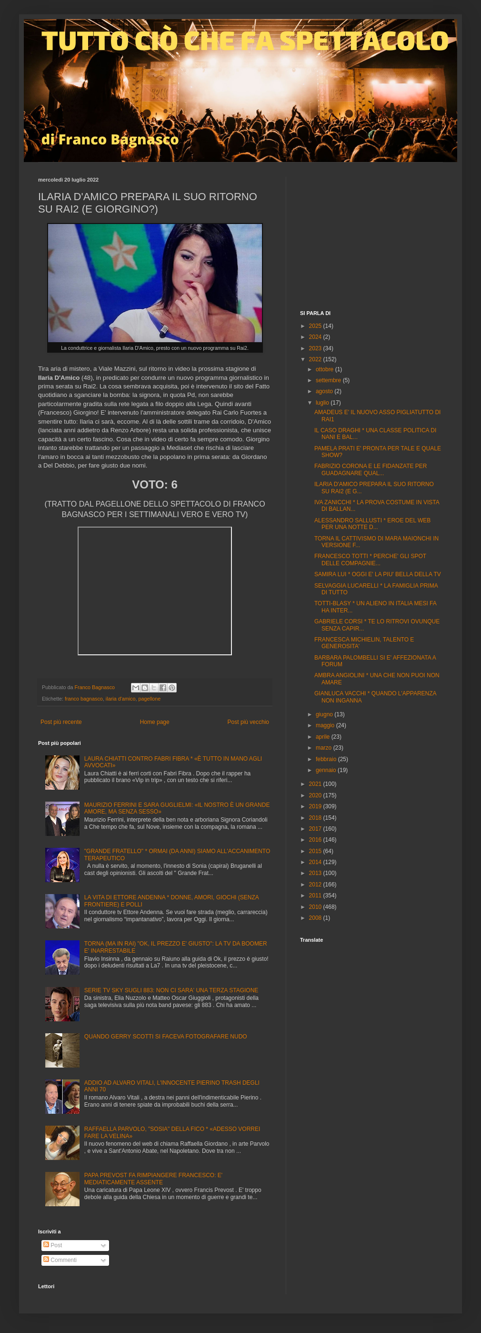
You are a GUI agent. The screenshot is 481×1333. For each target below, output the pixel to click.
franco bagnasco (84, 699)
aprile (323, 736)
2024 (316, 337)
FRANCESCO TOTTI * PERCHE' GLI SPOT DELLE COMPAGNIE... (370, 559)
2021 (316, 784)
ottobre (325, 369)
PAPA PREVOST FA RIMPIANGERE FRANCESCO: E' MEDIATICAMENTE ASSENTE (153, 1178)
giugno (325, 714)
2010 (316, 907)
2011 (316, 895)
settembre (329, 380)
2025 (316, 326)
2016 (316, 839)
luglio (323, 402)
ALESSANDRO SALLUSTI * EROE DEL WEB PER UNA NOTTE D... (372, 523)
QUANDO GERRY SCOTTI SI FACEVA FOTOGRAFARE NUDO (165, 1036)
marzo (324, 747)
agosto (325, 391)
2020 (316, 795)
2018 (316, 817)
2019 (316, 806)
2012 (316, 884)
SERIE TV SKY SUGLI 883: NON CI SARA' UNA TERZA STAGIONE (171, 990)
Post (52, 1245)
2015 (316, 851)
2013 (316, 873)
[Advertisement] (371, 236)
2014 (316, 862)
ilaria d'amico (121, 699)
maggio (326, 725)
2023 (316, 348)
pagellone (150, 699)
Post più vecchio (248, 722)
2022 (316, 359)
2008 (316, 918)
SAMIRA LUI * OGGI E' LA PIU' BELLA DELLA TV (377, 574)
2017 (316, 828)
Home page (155, 722)
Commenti (60, 1260)
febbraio (327, 759)
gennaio (327, 770)
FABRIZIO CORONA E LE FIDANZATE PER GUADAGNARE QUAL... (370, 469)
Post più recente (61, 722)
